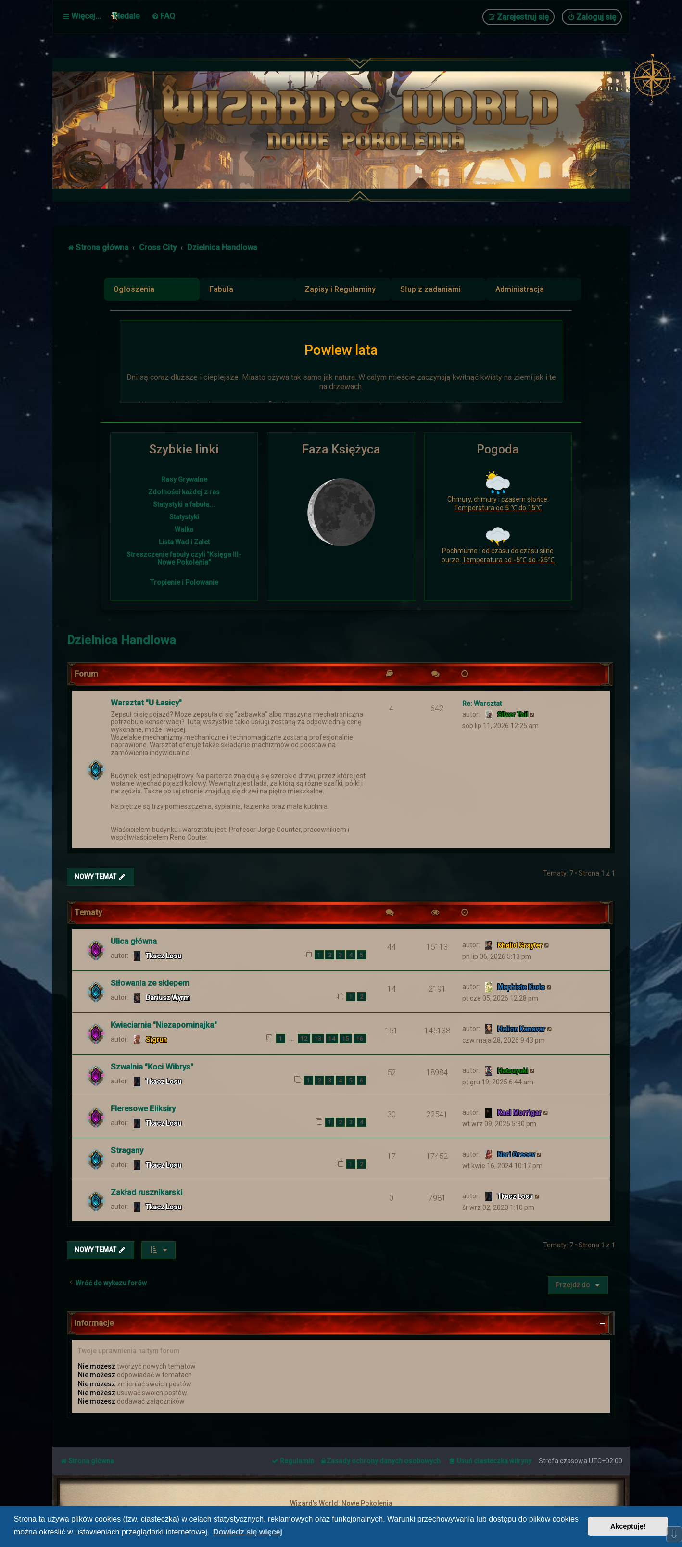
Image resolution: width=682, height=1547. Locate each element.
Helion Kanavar (521, 1028)
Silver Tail (512, 713)
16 (359, 1037)
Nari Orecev (516, 1154)
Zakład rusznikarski (146, 1191)
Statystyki (184, 517)
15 (345, 1037)
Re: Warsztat (482, 702)
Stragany (127, 1150)
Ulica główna (134, 940)
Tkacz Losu (163, 955)
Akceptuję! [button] (628, 1526)
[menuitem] (163, 16)
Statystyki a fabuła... (184, 504)
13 (318, 1037)
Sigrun (156, 1039)
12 (304, 1037)
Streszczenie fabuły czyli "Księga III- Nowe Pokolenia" (183, 558)
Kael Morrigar (519, 1112)
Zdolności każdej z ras (184, 492)
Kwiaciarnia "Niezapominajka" (164, 1024)
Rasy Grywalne (184, 479)
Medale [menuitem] (126, 16)
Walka (184, 529)
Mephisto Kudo (521, 987)
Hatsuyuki (512, 1070)
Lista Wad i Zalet (184, 542)
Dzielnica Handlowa (121, 639)
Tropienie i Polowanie (184, 582)
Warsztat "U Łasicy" (146, 701)
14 (331, 1037)
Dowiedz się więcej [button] (247, 1532)
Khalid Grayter (520, 945)
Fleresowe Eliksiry (143, 1108)
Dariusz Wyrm (168, 997)
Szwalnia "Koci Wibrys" (152, 1066)
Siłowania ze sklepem (150, 982)
